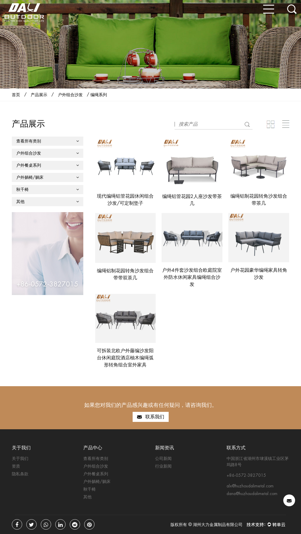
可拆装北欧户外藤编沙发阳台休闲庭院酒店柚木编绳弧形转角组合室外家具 (125, 358)
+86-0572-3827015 (246, 475)
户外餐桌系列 (47, 165)
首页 (16, 94)
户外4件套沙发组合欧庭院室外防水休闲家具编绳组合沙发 (192, 277)
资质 (16, 466)
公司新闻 (163, 458)
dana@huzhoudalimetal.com (252, 493)
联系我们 (150, 417)
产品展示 (39, 94)
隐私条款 (20, 473)
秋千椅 (47, 189)
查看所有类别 (47, 141)
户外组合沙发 (70, 94)
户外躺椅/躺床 (47, 177)
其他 (47, 201)
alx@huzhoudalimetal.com (250, 486)
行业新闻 (163, 466)
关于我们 (20, 458)
